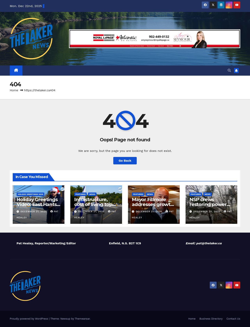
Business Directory (210, 318)
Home (14, 90)
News (92, 194)
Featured (80, 194)
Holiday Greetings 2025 (30, 194)
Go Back (125, 160)
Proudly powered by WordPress (29, 318)
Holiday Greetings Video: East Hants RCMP (37, 204)
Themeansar (82, 318)
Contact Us (233, 318)
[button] (229, 70)
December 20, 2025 (207, 211)
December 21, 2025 (34, 211)
